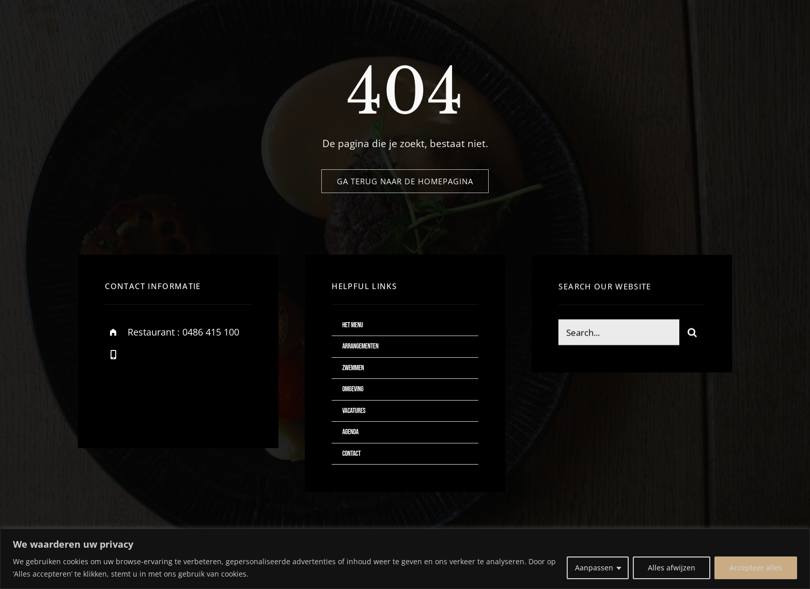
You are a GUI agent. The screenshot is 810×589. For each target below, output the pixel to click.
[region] (405, 559)
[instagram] (173, 404)
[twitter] (145, 404)
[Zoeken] (692, 333)
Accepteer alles (755, 567)
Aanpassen (594, 567)
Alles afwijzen (671, 567)
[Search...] (618, 333)
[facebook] (116, 404)
